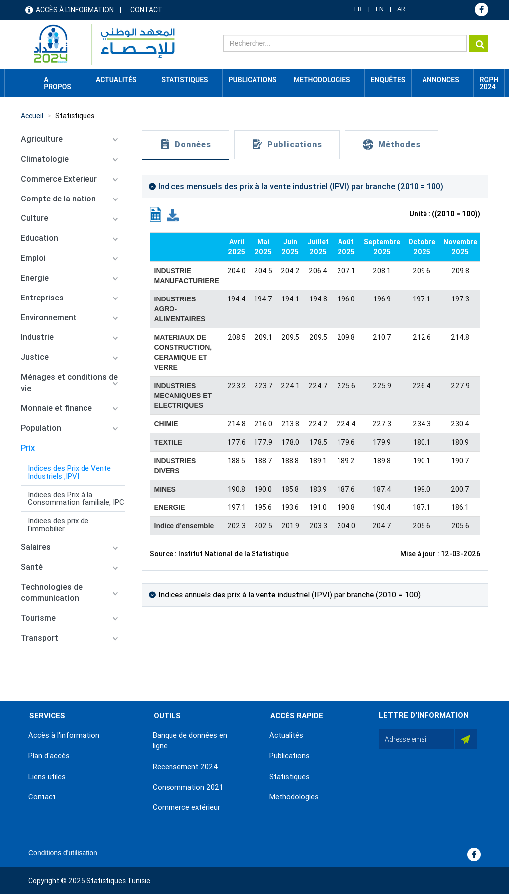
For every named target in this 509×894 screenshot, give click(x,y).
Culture (34, 218)
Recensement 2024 (185, 766)
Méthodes (399, 144)
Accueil (19, 80)
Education (39, 238)
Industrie (37, 337)
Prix (28, 448)
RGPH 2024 (489, 83)
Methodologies (294, 797)
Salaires (36, 547)
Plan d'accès (49, 755)
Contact (146, 10)
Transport (39, 638)
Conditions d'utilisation (62, 853)
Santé (32, 567)
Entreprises (42, 297)
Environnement (49, 317)
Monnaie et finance (56, 408)
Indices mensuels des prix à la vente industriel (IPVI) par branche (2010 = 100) (300, 186)
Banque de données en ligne (190, 740)
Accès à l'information (75, 10)
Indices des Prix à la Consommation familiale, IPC (76, 498)
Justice (35, 357)
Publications (253, 80)
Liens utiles (47, 776)
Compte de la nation (58, 198)
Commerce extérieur (186, 807)
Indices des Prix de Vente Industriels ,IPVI (69, 472)
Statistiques (74, 116)
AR (401, 9)
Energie (35, 278)
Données (193, 144)
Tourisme (38, 618)
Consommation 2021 (188, 787)
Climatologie (45, 159)
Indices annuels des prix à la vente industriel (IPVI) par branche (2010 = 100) (289, 594)
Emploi (33, 258)
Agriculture (42, 139)
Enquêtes (388, 80)
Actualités (286, 735)
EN (380, 9)
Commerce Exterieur (59, 179)
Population (41, 428)
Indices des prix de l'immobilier (58, 524)
